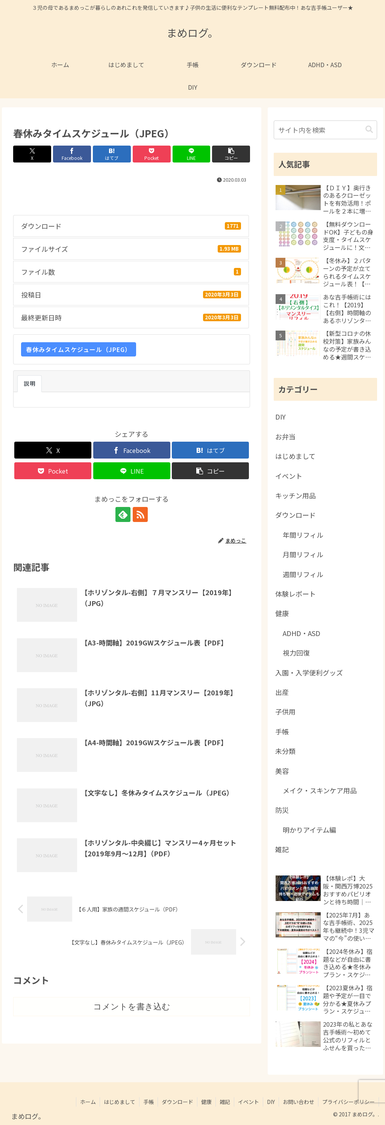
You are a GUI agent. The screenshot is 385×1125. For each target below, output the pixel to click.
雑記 (225, 1101)
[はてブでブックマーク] (112, 154)
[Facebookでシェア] (72, 154)
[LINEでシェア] (192, 154)
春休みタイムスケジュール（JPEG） (78, 349)
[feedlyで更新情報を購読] (122, 514)
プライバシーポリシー (348, 1101)
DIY (271, 1101)
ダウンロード (177, 1101)
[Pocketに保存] (152, 154)
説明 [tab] (29, 383)
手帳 (148, 1101)
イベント (248, 1101)
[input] (325, 129)
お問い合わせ (298, 1101)
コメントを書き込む (131, 1006)
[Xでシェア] (32, 154)
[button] (231, 154)
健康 (206, 1101)
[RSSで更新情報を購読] (140, 514)
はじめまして (119, 1101)
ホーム (88, 1101)
